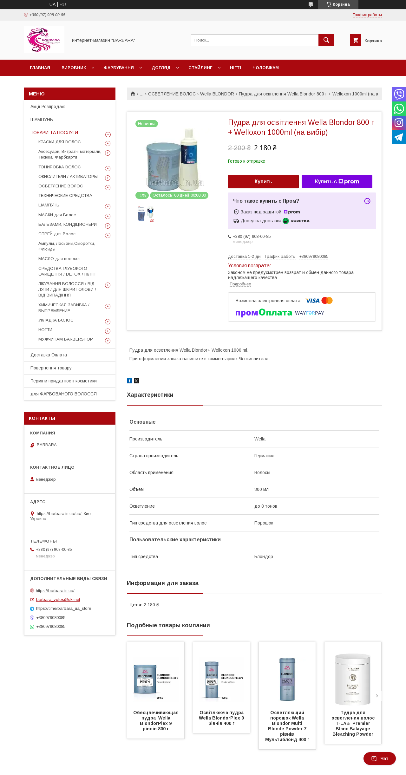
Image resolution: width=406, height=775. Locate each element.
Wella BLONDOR (217, 93)
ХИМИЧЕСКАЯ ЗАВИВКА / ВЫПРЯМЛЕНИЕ (63, 308)
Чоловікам (265, 67)
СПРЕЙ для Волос (56, 233)
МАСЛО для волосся (59, 258)
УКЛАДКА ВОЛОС (56, 320)
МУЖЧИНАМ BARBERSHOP (65, 339)
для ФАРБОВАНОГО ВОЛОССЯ (63, 393)
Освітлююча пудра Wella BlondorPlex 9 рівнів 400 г (222, 718)
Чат (379, 758)
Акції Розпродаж (47, 106)
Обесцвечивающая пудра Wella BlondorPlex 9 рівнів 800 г (156, 720)
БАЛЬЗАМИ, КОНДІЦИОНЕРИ (67, 224)
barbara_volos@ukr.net (58, 599)
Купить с (337, 182)
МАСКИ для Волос (57, 214)
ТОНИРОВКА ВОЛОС (59, 167)
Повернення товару (51, 367)
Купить (263, 181)
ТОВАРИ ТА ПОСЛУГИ (54, 132)
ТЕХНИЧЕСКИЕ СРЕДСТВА (65, 195)
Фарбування (119, 67)
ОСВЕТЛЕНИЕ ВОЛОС (172, 93)
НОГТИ (45, 329)
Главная (40, 67)
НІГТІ (235, 67)
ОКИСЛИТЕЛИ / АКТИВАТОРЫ (68, 176)
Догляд (161, 67)
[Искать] (326, 40)
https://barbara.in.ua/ (55, 590)
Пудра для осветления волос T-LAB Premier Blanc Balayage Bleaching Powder (354, 723)
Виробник (74, 67)
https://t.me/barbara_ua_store (63, 608)
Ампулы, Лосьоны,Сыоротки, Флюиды (66, 246)
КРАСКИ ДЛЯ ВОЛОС (59, 142)
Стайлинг (200, 67)
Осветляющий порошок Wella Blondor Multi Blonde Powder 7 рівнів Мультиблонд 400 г (287, 726)
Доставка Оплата (48, 354)
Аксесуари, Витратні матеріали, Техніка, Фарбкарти (69, 154)
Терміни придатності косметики (63, 380)
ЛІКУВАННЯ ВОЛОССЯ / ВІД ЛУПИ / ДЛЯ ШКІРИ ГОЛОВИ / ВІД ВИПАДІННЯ (67, 289)
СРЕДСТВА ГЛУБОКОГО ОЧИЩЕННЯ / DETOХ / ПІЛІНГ (67, 271)
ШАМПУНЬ (41, 119)
